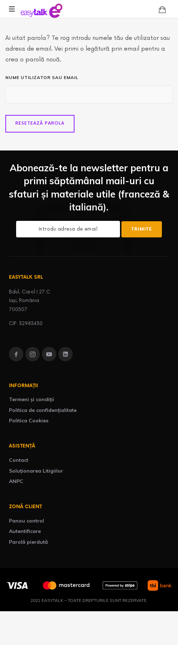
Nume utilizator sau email (41, 77)
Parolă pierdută (28, 542)
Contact (18, 460)
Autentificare (25, 531)
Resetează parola (39, 123)
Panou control (26, 521)
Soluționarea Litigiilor (36, 471)
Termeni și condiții (31, 399)
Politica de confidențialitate (43, 410)
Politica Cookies (28, 420)
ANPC (16, 481)
